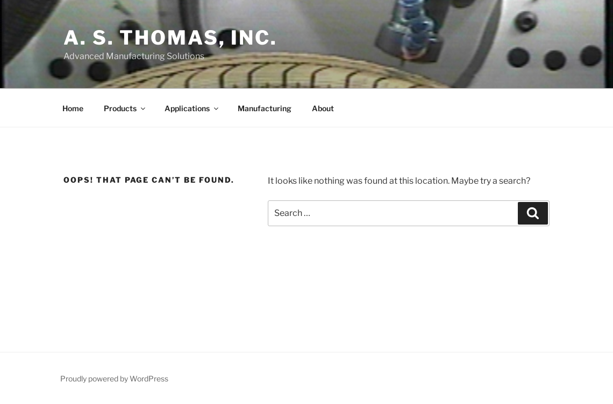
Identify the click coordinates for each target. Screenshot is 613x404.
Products (125, 108)
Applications (192, 108)
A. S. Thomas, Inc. (170, 37)
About (323, 108)
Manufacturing (264, 108)
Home (72, 108)
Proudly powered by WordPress (114, 378)
